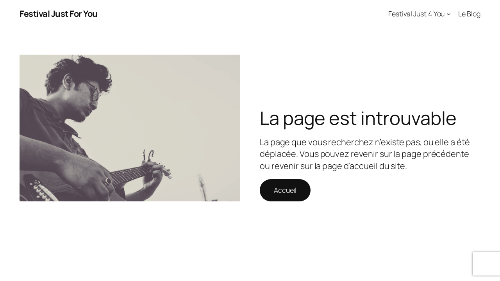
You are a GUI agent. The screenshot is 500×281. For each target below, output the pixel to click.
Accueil (285, 190)
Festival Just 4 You (416, 13)
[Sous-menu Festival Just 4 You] (448, 14)
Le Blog (469, 13)
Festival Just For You (59, 14)
